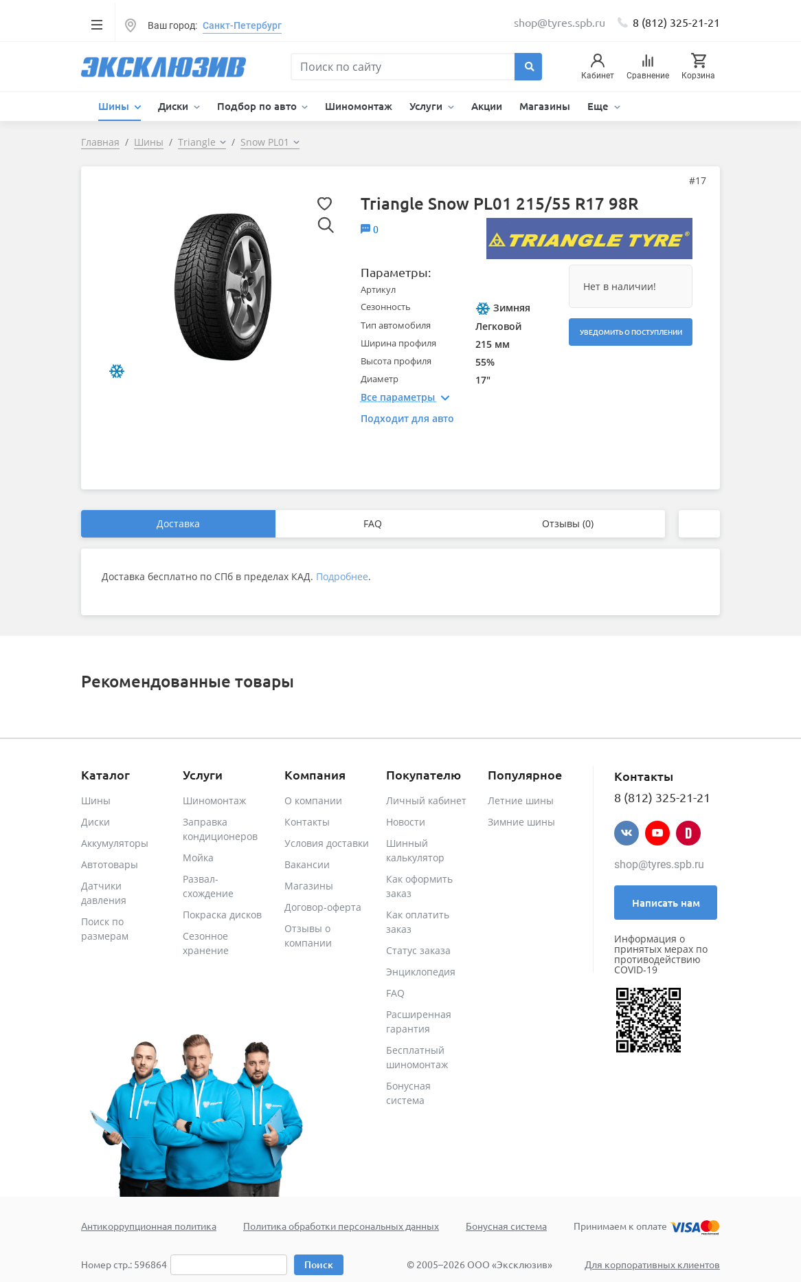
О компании (313, 800)
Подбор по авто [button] (258, 106)
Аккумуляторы (114, 843)
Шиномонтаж (358, 106)
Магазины (544, 106)
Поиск (318, 1264)
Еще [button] (599, 106)
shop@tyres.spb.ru (659, 864)
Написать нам (666, 902)
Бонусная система (506, 1225)
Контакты (307, 821)
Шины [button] (115, 106)
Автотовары (109, 864)
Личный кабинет (426, 800)
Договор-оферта (322, 907)
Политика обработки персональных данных (341, 1225)
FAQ (372, 523)
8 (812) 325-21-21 (676, 22)
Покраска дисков (222, 914)
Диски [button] (174, 106)
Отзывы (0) (568, 523)
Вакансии (307, 864)
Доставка (178, 523)
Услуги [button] (427, 106)
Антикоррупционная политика (148, 1225)
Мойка (198, 857)
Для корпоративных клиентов (652, 1264)
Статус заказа (418, 950)
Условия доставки (326, 843)
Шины (96, 800)
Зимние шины (521, 821)
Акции (486, 106)
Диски (95, 821)
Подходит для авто (407, 418)
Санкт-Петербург (242, 25)
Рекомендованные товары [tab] (187, 681)
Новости (405, 821)
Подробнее (342, 576)
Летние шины (521, 800)
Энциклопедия (420, 971)
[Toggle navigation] (96, 24)
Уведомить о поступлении (631, 332)
